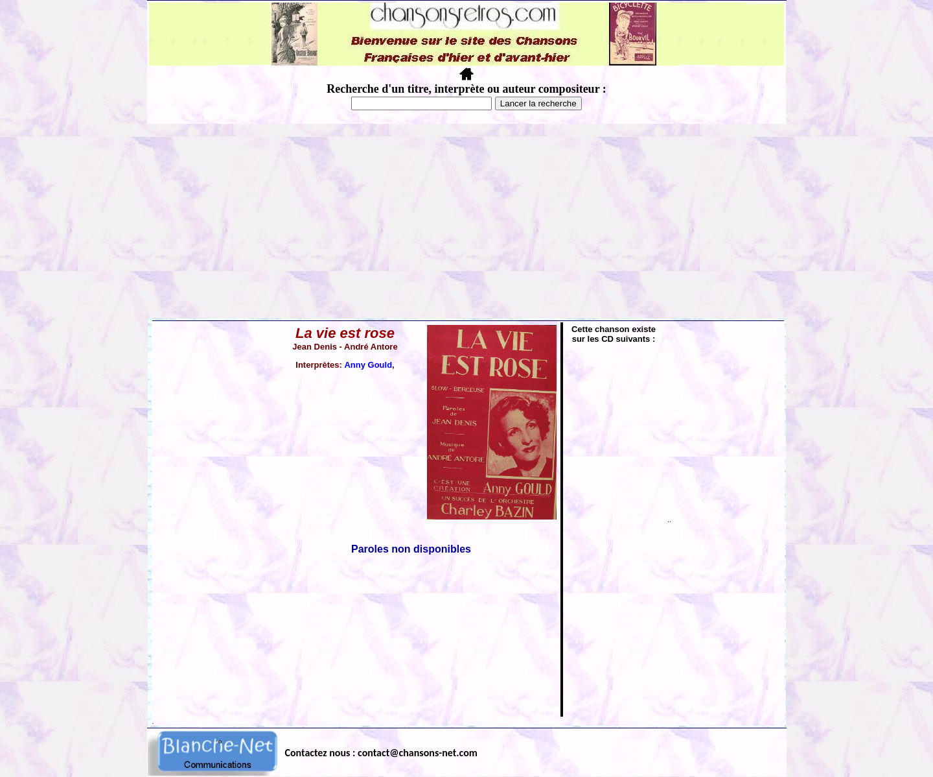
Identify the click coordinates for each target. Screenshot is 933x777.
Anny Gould (368, 365)
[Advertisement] (466, 221)
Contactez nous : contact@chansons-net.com (381, 753)
